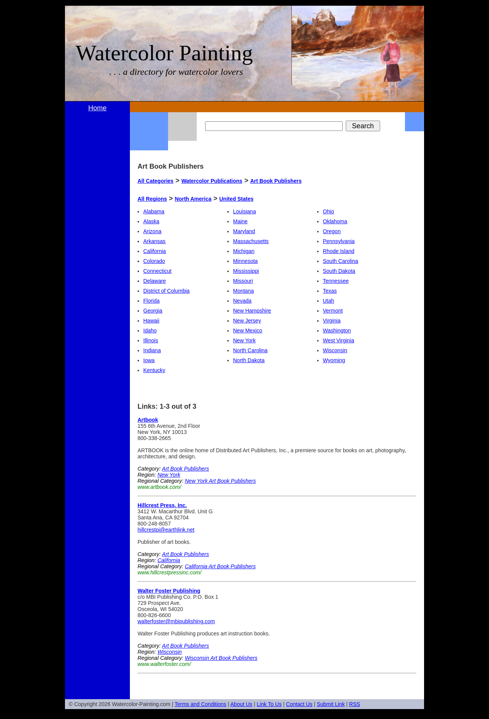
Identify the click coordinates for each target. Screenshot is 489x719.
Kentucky (154, 370)
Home (97, 108)
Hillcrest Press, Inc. (162, 505)
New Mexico (247, 330)
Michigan (243, 251)
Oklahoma (335, 221)
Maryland (244, 231)
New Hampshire (252, 311)
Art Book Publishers (276, 181)
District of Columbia (166, 291)
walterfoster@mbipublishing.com (176, 621)
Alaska (151, 221)
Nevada (242, 301)
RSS (354, 704)
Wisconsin (335, 350)
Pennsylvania (339, 241)
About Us (241, 704)
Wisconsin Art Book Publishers (221, 658)
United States (236, 199)
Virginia (331, 321)
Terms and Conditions (200, 704)
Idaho (150, 330)
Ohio (328, 211)
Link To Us (269, 704)
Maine (240, 221)
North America (193, 199)
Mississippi (246, 271)
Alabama (153, 211)
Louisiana (244, 211)
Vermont (333, 311)
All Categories (155, 181)
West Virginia (338, 340)
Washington (337, 330)
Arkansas (154, 241)
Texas (330, 291)
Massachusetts (251, 241)
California (154, 251)
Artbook (148, 420)
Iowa (149, 360)
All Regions (152, 199)
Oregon (332, 231)
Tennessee (336, 281)
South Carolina (340, 261)
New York (244, 340)
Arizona (152, 231)
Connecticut (157, 271)
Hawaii (151, 321)
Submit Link (331, 704)
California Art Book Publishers (220, 566)
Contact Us (299, 704)
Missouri (243, 281)
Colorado (154, 261)
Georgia (152, 311)
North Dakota (248, 360)
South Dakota (339, 271)
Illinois (150, 340)
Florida (151, 301)
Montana (243, 291)
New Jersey (247, 321)
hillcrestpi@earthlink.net (166, 530)
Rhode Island (339, 251)
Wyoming (334, 360)
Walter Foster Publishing (169, 591)
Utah (328, 301)
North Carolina (250, 350)
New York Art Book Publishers (220, 481)
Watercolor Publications (212, 181)
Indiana (152, 350)
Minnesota (245, 261)
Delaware (154, 281)
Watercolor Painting (164, 52)
